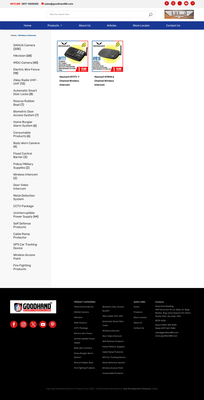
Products (53, 25)
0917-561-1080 (168, 328)
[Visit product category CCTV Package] (26, 206)
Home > (14, 35)
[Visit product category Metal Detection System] (26, 197)
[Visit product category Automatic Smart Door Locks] (26, 92)
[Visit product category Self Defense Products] (26, 225)
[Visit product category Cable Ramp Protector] (26, 236)
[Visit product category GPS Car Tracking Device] (26, 246)
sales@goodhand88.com (166, 332)
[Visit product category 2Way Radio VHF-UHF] (26, 82)
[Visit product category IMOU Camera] (26, 62)
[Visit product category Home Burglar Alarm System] (26, 124)
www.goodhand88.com (166, 336)
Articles (111, 25)
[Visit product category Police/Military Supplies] (26, 166)
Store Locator (141, 25)
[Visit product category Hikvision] (26, 55)
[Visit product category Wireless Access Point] (26, 257)
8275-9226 (160, 320)
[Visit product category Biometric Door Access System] (26, 113)
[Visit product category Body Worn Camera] (26, 145)
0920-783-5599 (169, 325)
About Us (85, 25)
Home (27, 25)
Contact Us (173, 25)
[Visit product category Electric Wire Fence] (26, 71)
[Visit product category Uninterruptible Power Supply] (26, 215)
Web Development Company (137, 389)
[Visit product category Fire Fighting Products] (26, 267)
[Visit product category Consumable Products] (26, 134)
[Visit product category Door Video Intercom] (26, 187)
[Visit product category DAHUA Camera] (26, 47)
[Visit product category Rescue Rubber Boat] (26, 103)
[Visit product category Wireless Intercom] (26, 176)
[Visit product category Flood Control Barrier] (26, 155)
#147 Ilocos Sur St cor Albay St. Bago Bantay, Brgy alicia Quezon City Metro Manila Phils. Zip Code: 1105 (173, 312)
